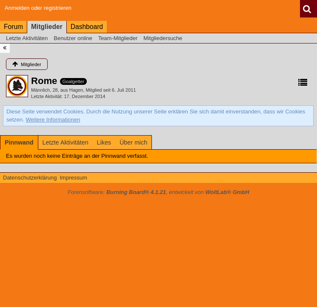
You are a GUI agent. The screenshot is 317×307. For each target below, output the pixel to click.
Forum (13, 26)
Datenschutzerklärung (30, 177)
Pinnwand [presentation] (19, 142)
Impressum (73, 177)
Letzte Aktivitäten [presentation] (66, 142)
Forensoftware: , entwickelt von (158, 192)
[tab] (19, 142)
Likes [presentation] (104, 142)
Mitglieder (47, 26)
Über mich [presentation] (133, 142)
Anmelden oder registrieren (38, 8)
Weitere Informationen (53, 119)
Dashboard (87, 26)
